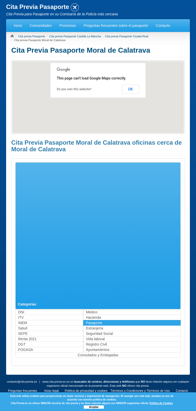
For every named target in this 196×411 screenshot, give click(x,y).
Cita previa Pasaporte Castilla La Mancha (75, 36)
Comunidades (41, 26)
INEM (22, 323)
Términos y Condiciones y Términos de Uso (140, 391)
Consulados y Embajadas (98, 355)
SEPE (23, 334)
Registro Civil (96, 344)
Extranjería (94, 328)
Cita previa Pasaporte (31, 36)
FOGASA (25, 350)
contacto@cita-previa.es (22, 381)
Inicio (18, 26)
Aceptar (94, 407)
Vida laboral (95, 339)
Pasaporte (94, 323)
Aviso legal (51, 391)
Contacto (163, 26)
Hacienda (93, 317)
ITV (21, 317)
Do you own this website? (74, 89)
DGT (22, 344)
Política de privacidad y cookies (86, 391)
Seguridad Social (99, 334)
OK (130, 89)
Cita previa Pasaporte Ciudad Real (126, 36)
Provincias (67, 26)
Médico (91, 312)
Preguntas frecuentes (22, 391)
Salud (22, 328)
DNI (21, 312)
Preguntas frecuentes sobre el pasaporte (116, 26)
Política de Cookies (161, 403)
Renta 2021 (27, 339)
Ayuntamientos (97, 350)
